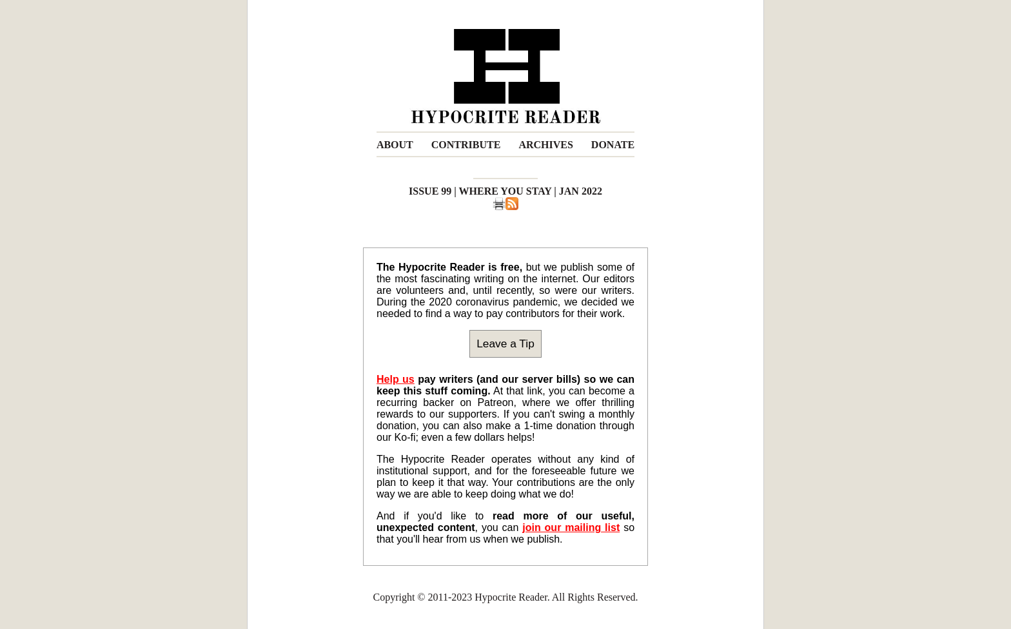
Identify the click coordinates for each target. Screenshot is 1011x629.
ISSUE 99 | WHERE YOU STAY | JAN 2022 (505, 191)
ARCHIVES (545, 144)
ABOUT (395, 144)
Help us (396, 379)
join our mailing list (571, 527)
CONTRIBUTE (466, 144)
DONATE (612, 144)
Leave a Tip (505, 343)
